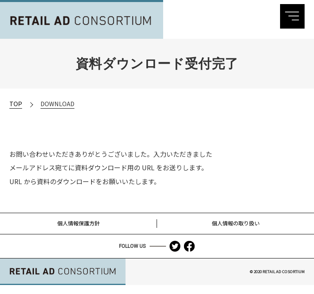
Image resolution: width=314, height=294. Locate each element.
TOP (15, 103)
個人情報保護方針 (78, 223)
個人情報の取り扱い (236, 223)
